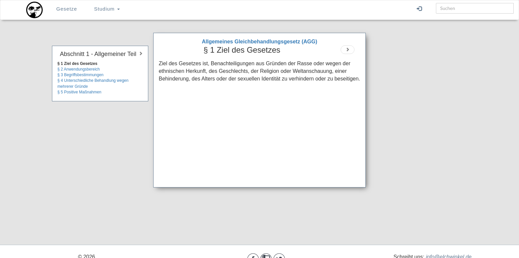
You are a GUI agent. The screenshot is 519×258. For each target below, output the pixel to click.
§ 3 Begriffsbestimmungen (80, 75)
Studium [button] (106, 9)
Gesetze (66, 9)
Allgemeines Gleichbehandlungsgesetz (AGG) (259, 41)
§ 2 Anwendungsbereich (78, 69)
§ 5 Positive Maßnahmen (79, 92)
